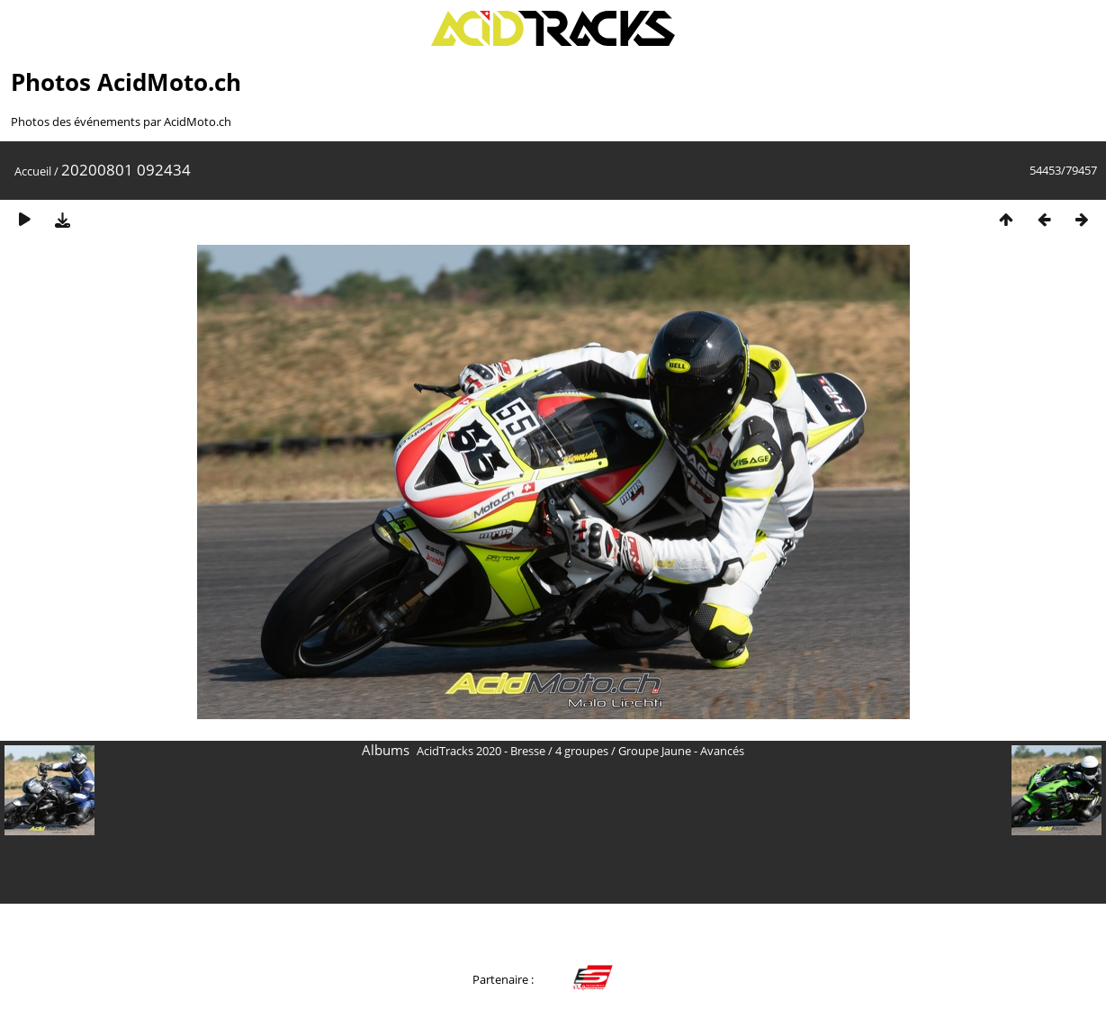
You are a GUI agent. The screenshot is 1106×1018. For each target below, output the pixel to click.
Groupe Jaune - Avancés (681, 751)
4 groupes (581, 751)
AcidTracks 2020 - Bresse (481, 751)
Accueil (32, 171)
